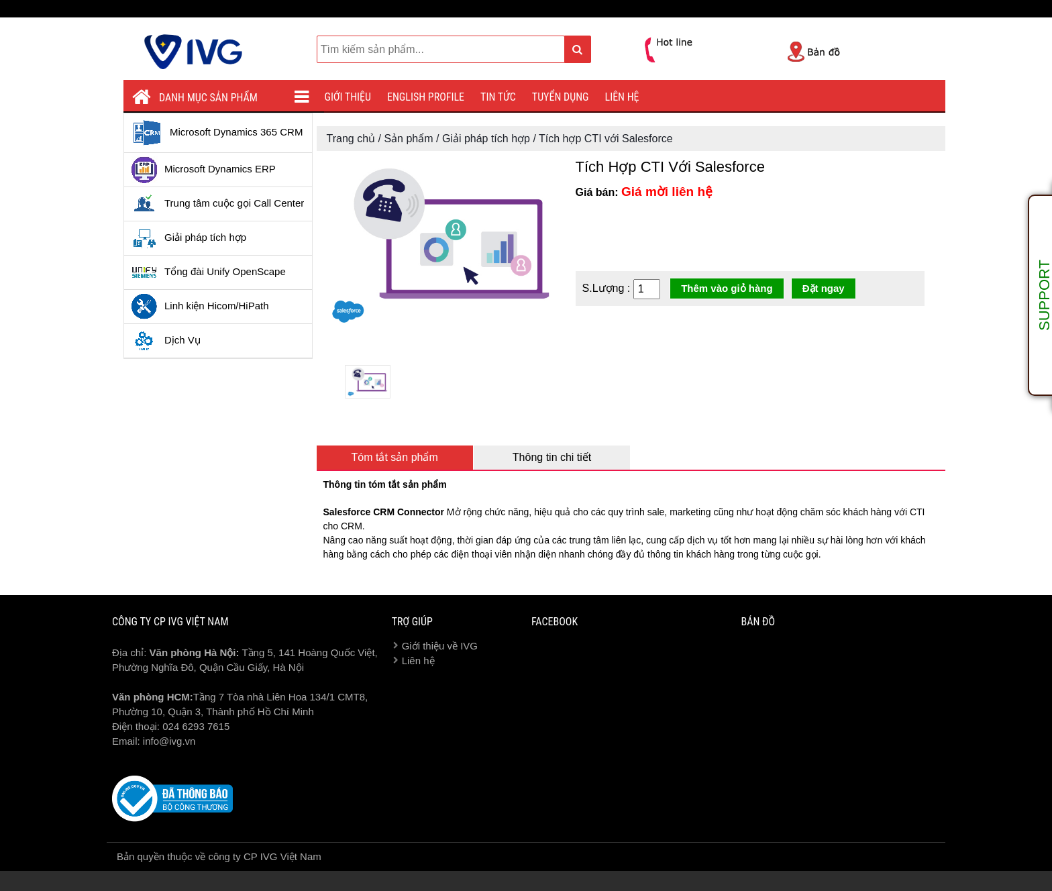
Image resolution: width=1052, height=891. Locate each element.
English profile (425, 97)
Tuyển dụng (560, 97)
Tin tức (498, 97)
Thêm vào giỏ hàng (727, 288)
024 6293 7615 (195, 726)
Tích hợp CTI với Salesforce (606, 138)
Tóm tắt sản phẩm (395, 457)
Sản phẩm (408, 138)
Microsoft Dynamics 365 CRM (217, 133)
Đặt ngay (823, 288)
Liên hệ (622, 97)
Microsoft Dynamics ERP (203, 169)
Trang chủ (351, 138)
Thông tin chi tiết (552, 457)
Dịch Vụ (166, 340)
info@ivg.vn (169, 741)
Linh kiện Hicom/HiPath (200, 306)
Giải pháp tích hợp (188, 238)
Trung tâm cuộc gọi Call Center (217, 204)
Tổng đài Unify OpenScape (208, 272)
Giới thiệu (348, 97)
